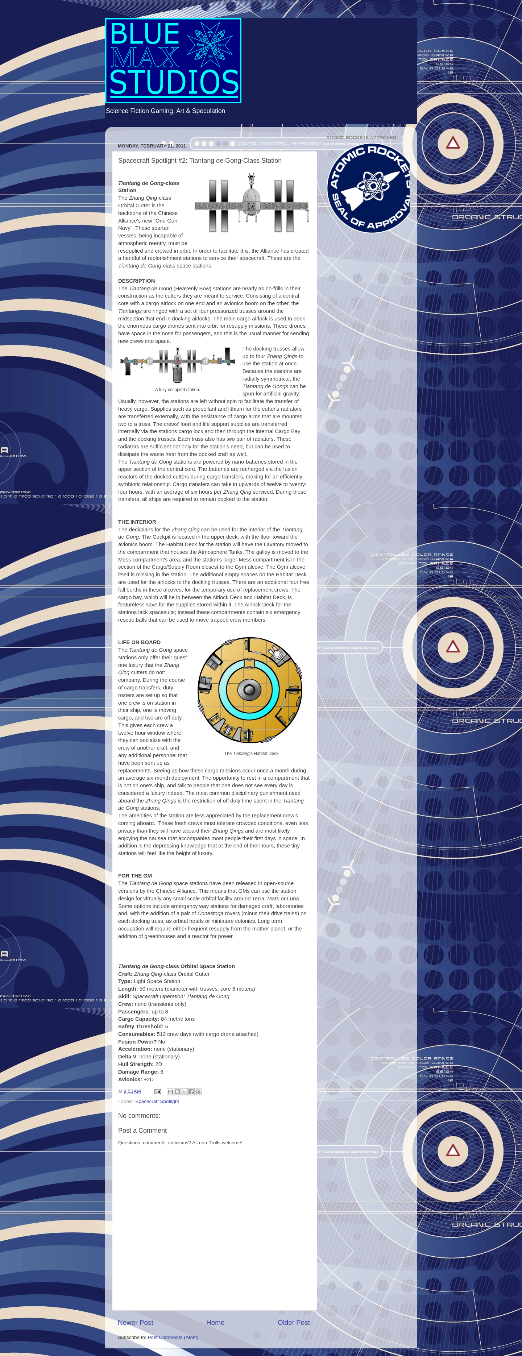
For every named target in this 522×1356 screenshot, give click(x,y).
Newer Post (135, 1322)
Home (215, 1322)
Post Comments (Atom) (173, 1337)
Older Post (294, 1322)
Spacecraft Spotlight (157, 1101)
